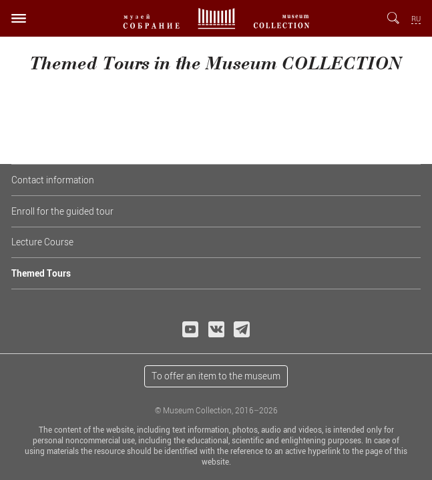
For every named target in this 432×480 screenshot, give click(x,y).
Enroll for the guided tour (62, 211)
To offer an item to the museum (216, 375)
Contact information (52, 179)
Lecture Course (42, 241)
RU (416, 18)
